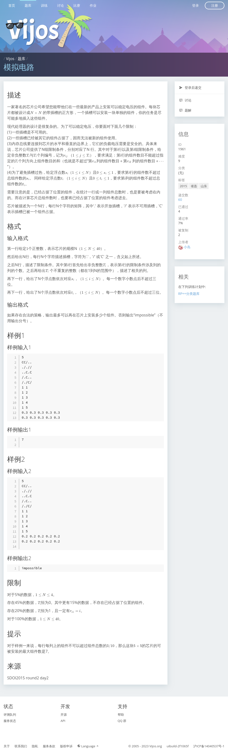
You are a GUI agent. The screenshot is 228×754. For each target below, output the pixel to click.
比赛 (76, 5)
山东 (204, 186)
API (63, 721)
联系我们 (21, 746)
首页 (11, 5)
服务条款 (49, 746)
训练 (44, 5)
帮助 (121, 714)
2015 (183, 186)
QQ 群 (122, 721)
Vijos (10, 58)
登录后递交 (190, 87)
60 (180, 199)
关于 (7, 746)
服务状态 (10, 721)
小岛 (187, 247)
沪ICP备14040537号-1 (208, 746)
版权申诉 (66, 746)
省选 (194, 186)
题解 (185, 110)
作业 (93, 5)
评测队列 (10, 714)
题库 (28, 5)
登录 (195, 5)
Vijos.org (156, 746)
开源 (64, 714)
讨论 (60, 5)
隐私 (35, 746)
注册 (214, 5)
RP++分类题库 (189, 293)
